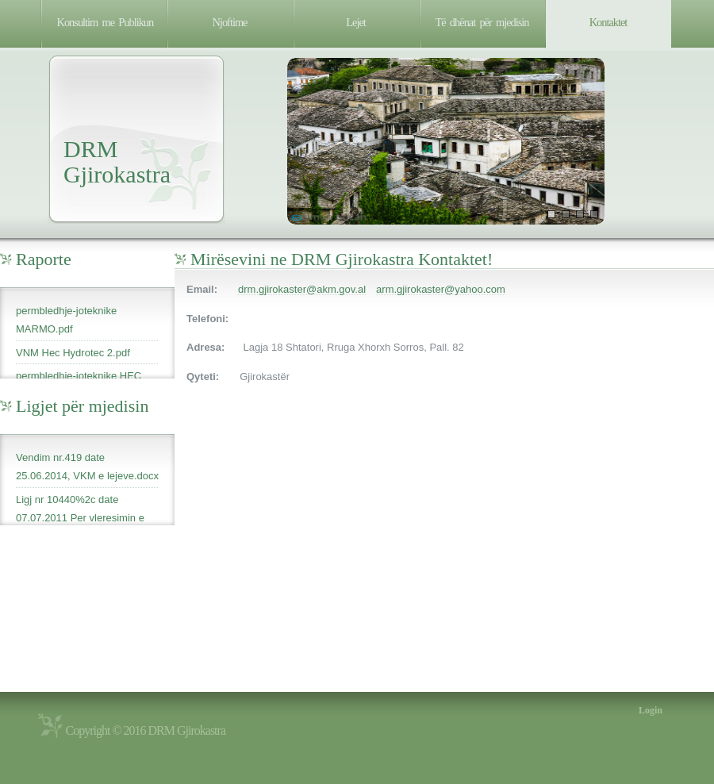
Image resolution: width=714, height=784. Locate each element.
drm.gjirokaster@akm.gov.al (302, 289)
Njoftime (230, 22)
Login (650, 710)
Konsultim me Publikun (105, 22)
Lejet (356, 22)
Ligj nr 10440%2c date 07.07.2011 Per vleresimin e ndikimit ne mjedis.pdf (80, 518)
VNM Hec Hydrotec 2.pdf (73, 353)
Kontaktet (608, 22)
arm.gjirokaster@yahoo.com (440, 289)
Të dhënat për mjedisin (482, 22)
